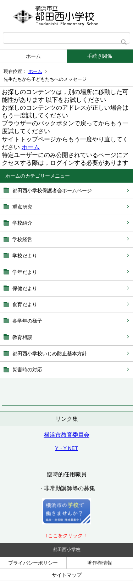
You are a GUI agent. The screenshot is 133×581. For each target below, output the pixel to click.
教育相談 (22, 337)
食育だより (24, 304)
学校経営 (22, 239)
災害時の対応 (27, 369)
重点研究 (22, 207)
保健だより (24, 288)
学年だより (24, 272)
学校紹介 (22, 223)
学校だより (24, 255)
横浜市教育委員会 (66, 435)
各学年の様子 (27, 321)
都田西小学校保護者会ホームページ (52, 190)
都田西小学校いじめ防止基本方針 (49, 353)
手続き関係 (99, 56)
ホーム (33, 56)
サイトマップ (67, 575)
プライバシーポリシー (33, 563)
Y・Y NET (66, 448)
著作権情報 (99, 563)
